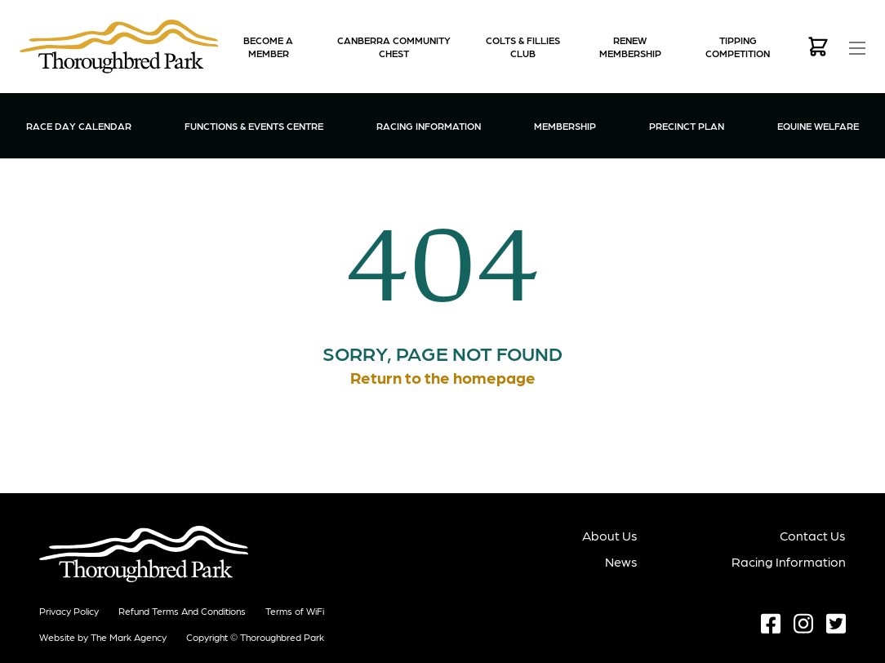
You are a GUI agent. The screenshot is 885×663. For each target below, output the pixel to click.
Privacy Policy (69, 610)
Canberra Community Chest (394, 46)
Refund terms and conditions (182, 610)
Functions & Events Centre (254, 124)
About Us (610, 535)
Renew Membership (630, 46)
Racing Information (428, 124)
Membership (565, 124)
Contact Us (813, 535)
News (621, 561)
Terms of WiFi (294, 610)
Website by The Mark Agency (103, 637)
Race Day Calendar (78, 125)
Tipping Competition (737, 46)
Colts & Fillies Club (523, 46)
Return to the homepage (443, 377)
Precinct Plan (686, 125)
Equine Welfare (818, 125)
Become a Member (268, 46)
